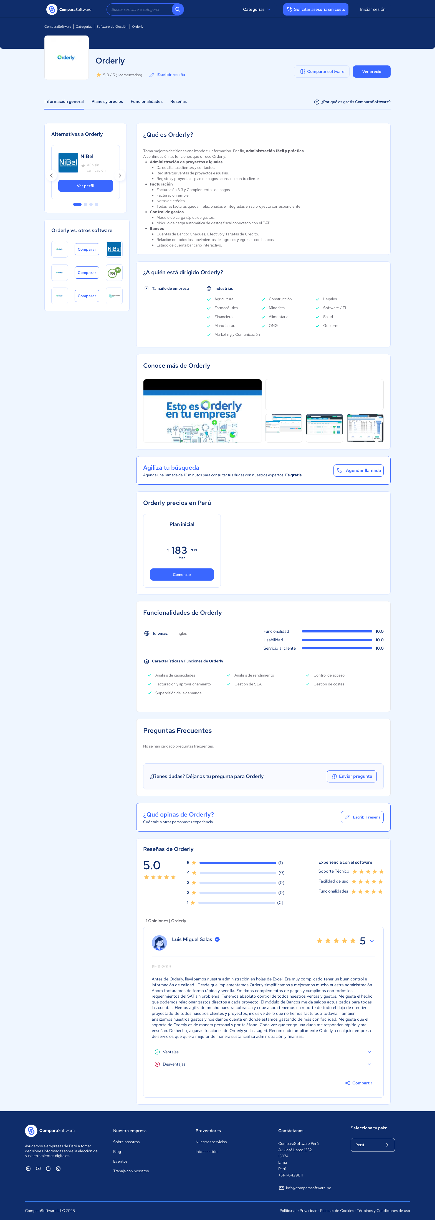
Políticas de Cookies (337, 1210)
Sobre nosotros (126, 1141)
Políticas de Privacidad (298, 1210)
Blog (117, 1151)
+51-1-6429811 (290, 1175)
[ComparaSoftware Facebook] (48, 1168)
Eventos (120, 1161)
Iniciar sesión (373, 9)
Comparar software (322, 71)
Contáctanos (290, 1130)
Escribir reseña (166, 75)
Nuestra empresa (129, 1130)
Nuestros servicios (211, 1141)
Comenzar (182, 574)
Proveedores (208, 1130)
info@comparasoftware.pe (304, 1188)
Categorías (257, 9)
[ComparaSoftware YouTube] (38, 1168)
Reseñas (178, 101)
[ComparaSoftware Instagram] (58, 1168)
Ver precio (371, 71)
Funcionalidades (147, 101)
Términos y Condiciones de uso (383, 1210)
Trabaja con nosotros (131, 1170)
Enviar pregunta (351, 776)
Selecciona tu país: (369, 1128)
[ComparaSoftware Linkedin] (28, 1168)
